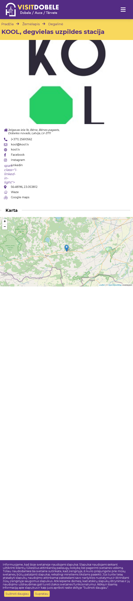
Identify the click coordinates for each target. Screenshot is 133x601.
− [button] (5, 227)
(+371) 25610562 (21, 139)
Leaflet (102, 285)
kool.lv (15, 149)
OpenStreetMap (115, 285)
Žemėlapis (31, 24)
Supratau (41, 593)
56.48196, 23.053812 (24, 187)
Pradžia (7, 24)
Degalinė (55, 24)
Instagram (18, 160)
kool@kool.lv (20, 144)
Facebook (18, 154)
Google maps (20, 197)
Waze (15, 192)
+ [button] (5, 221)
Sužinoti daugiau (17, 593)
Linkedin (17, 165)
